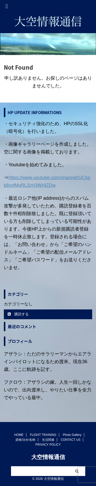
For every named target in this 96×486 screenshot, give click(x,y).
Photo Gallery (72, 435)
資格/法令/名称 (25, 440)
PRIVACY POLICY (48, 444)
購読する (18, 314)
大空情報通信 (48, 457)
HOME (19, 435)
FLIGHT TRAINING (43, 435)
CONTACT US (70, 440)
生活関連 (48, 440)
